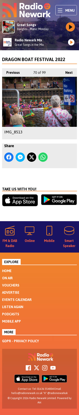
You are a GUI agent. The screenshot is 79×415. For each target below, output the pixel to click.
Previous (11, 71)
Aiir (39, 402)
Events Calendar (17, 300)
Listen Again (12, 307)
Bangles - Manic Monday (33, 29)
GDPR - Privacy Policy (20, 341)
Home (7, 271)
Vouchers (10, 285)
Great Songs (26, 25)
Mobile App (11, 321)
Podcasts (10, 314)
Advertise (10, 292)
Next (67, 71)
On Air (7, 278)
